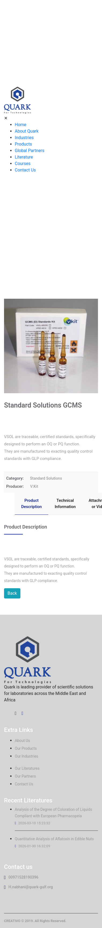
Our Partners (25, 776)
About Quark (27, 131)
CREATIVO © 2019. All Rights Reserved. (35, 921)
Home (20, 124)
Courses (23, 163)
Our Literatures (27, 768)
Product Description (31, 503)
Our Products (26, 748)
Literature (24, 157)
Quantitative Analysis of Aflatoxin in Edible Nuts (54, 839)
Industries (24, 137)
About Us (22, 740)
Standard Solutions (46, 478)
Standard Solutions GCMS (60, 244)
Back (12, 593)
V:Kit (34, 486)
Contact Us (25, 170)
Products (23, 144)
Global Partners (29, 150)
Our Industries (26, 756)
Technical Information (65, 503)
